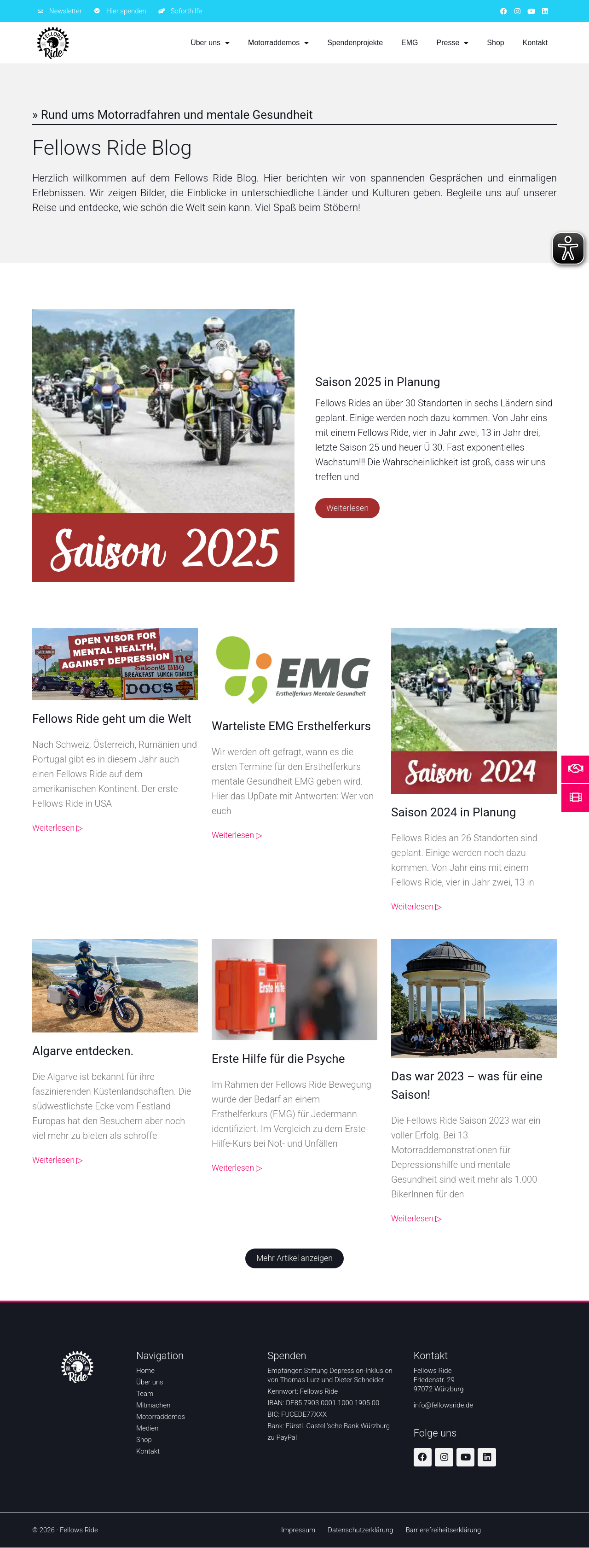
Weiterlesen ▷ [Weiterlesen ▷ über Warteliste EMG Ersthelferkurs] (237, 835)
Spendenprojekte (355, 43)
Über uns (210, 43)
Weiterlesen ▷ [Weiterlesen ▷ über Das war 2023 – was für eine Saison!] (416, 1218)
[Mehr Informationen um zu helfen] (576, 768)
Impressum (297, 1530)
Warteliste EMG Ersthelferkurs (291, 726)
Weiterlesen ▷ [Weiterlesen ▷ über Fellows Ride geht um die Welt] (57, 828)
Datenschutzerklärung (360, 1530)
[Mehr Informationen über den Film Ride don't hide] (576, 797)
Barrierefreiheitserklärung (444, 1530)
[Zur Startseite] (53, 43)
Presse (453, 43)
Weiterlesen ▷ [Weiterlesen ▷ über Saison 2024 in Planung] (416, 906)
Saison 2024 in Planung (453, 812)
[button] (294, 1259)
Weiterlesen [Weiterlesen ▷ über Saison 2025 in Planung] (347, 508)
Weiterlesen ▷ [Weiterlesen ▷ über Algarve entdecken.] (57, 1160)
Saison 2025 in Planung (377, 382)
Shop (495, 43)
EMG (409, 43)
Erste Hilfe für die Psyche (278, 1059)
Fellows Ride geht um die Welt (111, 719)
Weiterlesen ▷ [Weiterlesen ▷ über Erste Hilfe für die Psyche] (237, 1168)
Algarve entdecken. (82, 1051)
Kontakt (535, 43)
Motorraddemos (278, 43)
